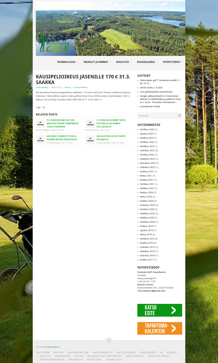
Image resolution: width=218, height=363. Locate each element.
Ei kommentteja (80, 87)
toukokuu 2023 (147, 150)
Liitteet (78, 356)
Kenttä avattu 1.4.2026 (151, 87)
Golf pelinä (43, 352)
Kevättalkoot (148, 352)
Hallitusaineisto (102, 352)
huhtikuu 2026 (147, 129)
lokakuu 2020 (146, 192)
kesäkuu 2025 (146, 138)
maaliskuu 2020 (147, 213)
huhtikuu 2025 (147, 142)
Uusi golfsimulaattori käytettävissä (156, 92)
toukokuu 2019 (147, 247)
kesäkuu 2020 (146, 201)
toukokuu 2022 (147, 167)
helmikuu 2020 (147, 217)
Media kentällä (135, 356)
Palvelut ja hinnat (96, 62)
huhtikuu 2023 (147, 154)
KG (161, 352)
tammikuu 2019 (147, 251)
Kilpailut (172, 352)
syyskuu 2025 (146, 133)
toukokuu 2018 (147, 255)
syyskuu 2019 (146, 230)
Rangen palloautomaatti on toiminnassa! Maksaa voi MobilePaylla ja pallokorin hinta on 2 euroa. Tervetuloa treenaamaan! (160, 99)
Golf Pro (58, 352)
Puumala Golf (66, 62)
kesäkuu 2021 (146, 180)
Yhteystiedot (172, 62)
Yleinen (67, 87)
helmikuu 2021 (147, 188)
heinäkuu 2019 (147, 238)
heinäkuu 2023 (147, 146)
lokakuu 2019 (146, 226)
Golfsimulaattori (78, 352)
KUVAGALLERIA (146, 62)
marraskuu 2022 (148, 163)
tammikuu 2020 (147, 222)
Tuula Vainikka (42, 87)
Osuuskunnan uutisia (150, 106)
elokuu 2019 (146, 234)
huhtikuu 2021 (147, 184)
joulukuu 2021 (147, 171)
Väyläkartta (75, 359)
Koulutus (122, 62)
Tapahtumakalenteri (52, 359)
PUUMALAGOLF (51, 347)
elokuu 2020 (146, 196)
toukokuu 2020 (147, 205)
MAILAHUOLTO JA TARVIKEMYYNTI (104, 356)
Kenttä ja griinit (126, 352)
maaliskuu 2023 (147, 159)
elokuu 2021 (146, 175)
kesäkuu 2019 (146, 243)
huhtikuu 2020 (147, 209)
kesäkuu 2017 (146, 259)
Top (43, 107)
